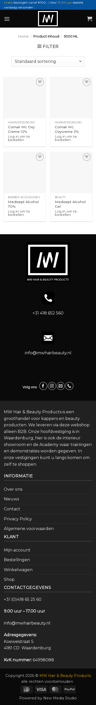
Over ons (13, 489)
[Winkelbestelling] (48, 61)
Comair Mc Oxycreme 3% (67, 129)
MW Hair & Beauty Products (65, 675)
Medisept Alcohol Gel (70, 204)
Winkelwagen (18, 569)
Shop (9, 579)
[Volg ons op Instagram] (52, 386)
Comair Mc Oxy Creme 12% (21, 129)
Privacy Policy (18, 518)
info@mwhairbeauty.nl (48, 352)
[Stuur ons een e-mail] (61, 386)
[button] (7, 19)
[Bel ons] (69, 386)
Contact (12, 509)
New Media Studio (60, 698)
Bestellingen (17, 559)
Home (23, 36)
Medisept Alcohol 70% (23, 204)
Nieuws (11, 499)
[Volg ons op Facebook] (43, 386)
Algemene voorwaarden (29, 528)
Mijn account (17, 550)
